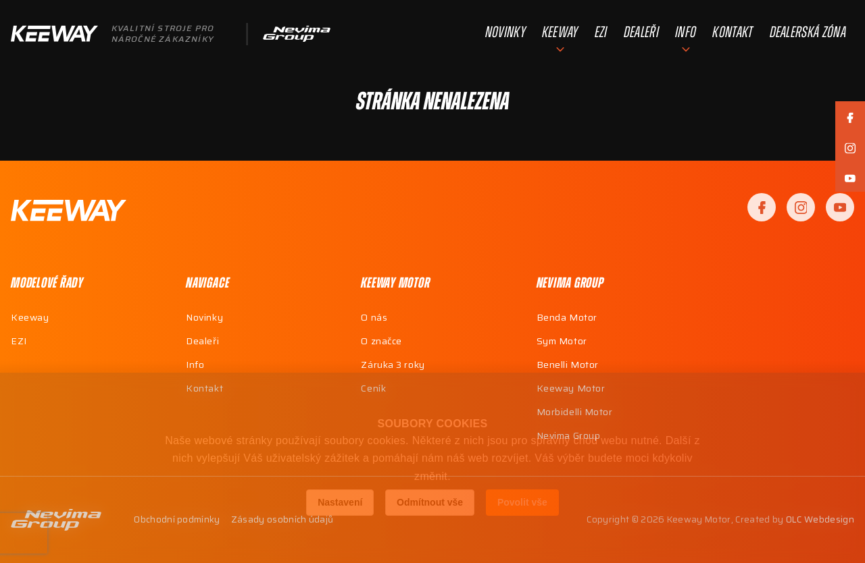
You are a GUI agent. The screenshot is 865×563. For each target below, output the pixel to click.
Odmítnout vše (430, 502)
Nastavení (340, 502)
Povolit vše (522, 502)
